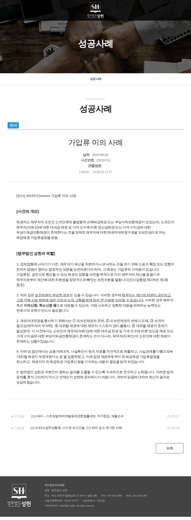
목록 (169, 451)
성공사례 (95, 81)
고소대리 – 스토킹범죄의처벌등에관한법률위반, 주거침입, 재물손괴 (81, 419)
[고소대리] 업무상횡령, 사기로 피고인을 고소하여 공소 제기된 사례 (80, 431)
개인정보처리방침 (54, 488)
